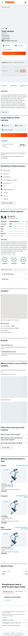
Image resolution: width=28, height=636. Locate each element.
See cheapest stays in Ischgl (22, 496)
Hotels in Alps (21, 634)
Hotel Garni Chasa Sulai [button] (7, 485)
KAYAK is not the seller (14, 620)
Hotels (12, 633)
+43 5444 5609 (6, 36)
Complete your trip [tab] (8, 591)
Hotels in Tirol (14, 634)
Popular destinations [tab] (20, 591)
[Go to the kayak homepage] (9, 2)
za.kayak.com (7, 633)
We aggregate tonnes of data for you (14, 623)
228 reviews (14, 40)
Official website (6, 38)
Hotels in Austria (5, 634)
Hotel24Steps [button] (4, 516)
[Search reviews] (15, 269)
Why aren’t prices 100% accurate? (14, 625)
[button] (2, 2)
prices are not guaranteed (7, 615)
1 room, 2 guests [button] (7, 49)
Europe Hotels (19, 633)
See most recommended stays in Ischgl (21, 528)
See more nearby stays (21, 465)
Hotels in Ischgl (7, 600)
